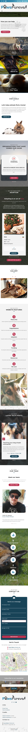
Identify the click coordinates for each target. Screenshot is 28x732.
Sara (5, 237)
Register (24, 1)
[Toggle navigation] (2, 11)
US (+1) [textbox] (3, 621)
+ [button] (2, 654)
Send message (14, 636)
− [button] (2, 655)
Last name (5, 609)
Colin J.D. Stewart (15, 453)
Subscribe (14, 688)
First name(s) (6, 604)
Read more (14, 177)
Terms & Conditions (6, 709)
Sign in (19, 1)
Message (5, 628)
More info (14, 253)
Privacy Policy (5, 708)
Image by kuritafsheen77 (7, 717)
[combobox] (14, 621)
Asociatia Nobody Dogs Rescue (14, 167)
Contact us (6, 116)
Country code (4, 618)
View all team (14, 484)
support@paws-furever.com (14, 647)
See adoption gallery (14, 260)
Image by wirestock (6, 715)
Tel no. (4, 623)
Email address (6, 614)
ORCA (16, 729)
